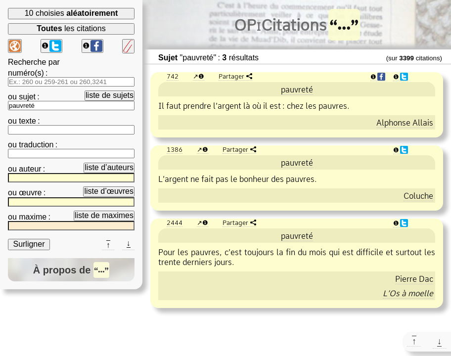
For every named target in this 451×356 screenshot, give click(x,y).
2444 (174, 222)
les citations (71, 28)
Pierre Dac (414, 279)
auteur (30, 169)
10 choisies (71, 13)
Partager (231, 76)
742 (173, 76)
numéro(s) (26, 73)
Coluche (418, 196)
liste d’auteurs (109, 167)
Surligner (29, 244)
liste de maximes (104, 215)
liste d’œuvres (109, 191)
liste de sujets (110, 95)
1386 (174, 149)
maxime (32, 217)
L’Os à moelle (408, 293)
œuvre (30, 192)
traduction (36, 144)
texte (27, 121)
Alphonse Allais (404, 123)
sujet (27, 96)
